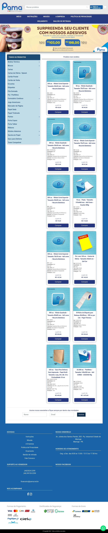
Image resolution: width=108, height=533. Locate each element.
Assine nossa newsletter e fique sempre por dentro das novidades (54, 410)
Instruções (32, 17)
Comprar (58, 112)
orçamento (42, 21)
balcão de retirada (62, 21)
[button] (8, 38)
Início (18, 17)
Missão (46, 17)
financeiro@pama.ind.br (30, 482)
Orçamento (30, 451)
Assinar (81, 415)
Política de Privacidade (81, 17)
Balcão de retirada (29, 455)
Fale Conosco (30, 458)
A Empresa (60, 17)
